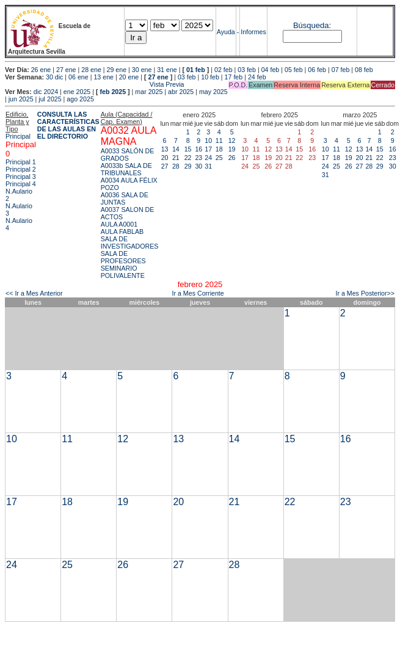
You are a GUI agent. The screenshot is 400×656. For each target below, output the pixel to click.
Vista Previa (94, 84)
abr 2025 (181, 91)
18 (219, 149)
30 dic (54, 77)
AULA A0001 (119, 224)
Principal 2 (20, 169)
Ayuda (226, 31)
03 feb (247, 69)
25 (219, 157)
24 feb (257, 77)
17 (208, 149)
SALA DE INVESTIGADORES (130, 242)
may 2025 (213, 91)
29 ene (117, 69)
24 (208, 157)
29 (188, 166)
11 (219, 140)
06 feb (317, 69)
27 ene (66, 69)
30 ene (142, 69)
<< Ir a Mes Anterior (34, 293)
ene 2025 (77, 91)
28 (176, 166)
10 (208, 140)
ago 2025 (80, 99)
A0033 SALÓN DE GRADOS (128, 154)
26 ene (41, 69)
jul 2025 (49, 99)
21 (176, 157)
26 (232, 157)
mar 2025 (148, 91)
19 (232, 149)
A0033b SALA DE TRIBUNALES (126, 169)
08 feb (364, 69)
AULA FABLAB (122, 231)
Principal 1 (20, 162)
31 (208, 166)
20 (165, 157)
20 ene (129, 77)
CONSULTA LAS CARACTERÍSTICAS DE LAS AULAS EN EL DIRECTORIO (68, 125)
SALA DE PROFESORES (123, 257)
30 (198, 166)
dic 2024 (46, 91)
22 (188, 157)
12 (232, 140)
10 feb (210, 77)
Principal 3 (20, 176)
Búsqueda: (312, 25)
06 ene (78, 77)
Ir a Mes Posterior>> (365, 293)
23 (198, 157)
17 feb (234, 77)
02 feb (223, 69)
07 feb (341, 69)
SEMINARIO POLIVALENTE (123, 271)
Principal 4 (20, 184)
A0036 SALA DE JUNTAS (124, 198)
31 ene (167, 69)
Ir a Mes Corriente (198, 293)
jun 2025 (21, 99)
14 (176, 149)
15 (188, 149)
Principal (18, 136)
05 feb (294, 69)
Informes (253, 31)
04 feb (270, 69)
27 (165, 166)
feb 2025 (113, 91)
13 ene (103, 77)
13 (165, 149)
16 (198, 149)
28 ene (91, 69)
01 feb (195, 69)
